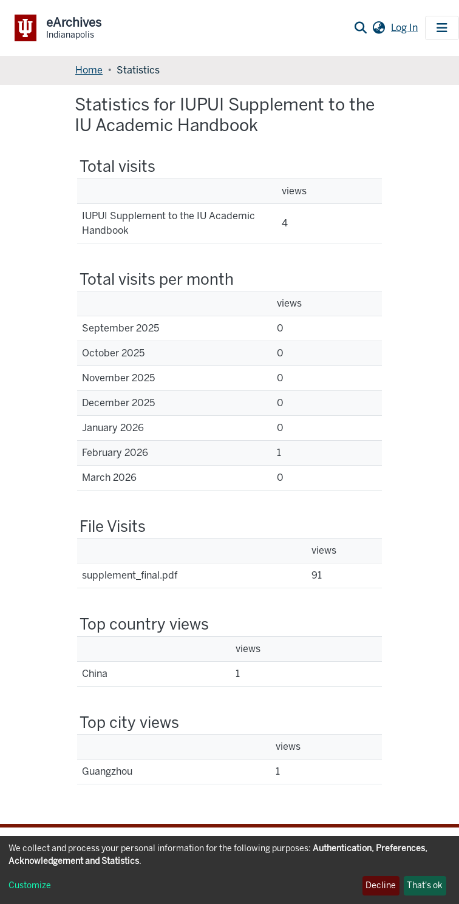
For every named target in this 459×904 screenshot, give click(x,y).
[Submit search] (360, 28)
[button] (379, 28)
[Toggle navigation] (442, 28)
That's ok (425, 885)
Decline (380, 885)
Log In (405, 27)
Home (89, 70)
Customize (29, 885)
